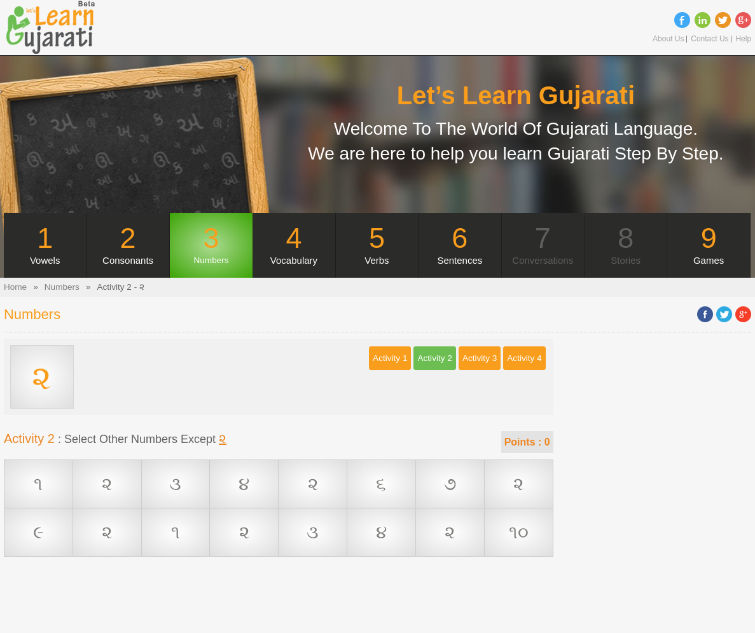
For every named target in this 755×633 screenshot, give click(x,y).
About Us (668, 39)
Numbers (62, 287)
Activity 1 (390, 358)
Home (15, 287)
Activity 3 (479, 358)
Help (743, 39)
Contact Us (709, 39)
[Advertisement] (278, 604)
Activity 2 (434, 358)
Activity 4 (524, 358)
